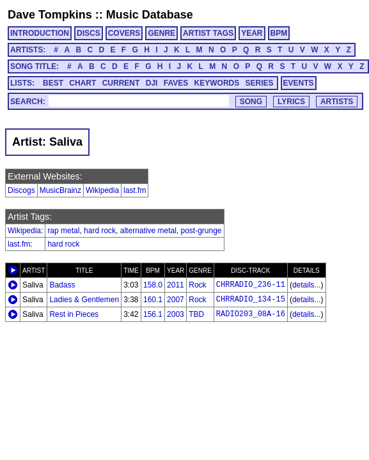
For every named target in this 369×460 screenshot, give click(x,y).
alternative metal (148, 230)
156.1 (152, 314)
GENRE (161, 33)
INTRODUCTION (39, 33)
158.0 (152, 284)
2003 (175, 314)
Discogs (21, 190)
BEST (53, 83)
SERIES (260, 83)
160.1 (152, 299)
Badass (62, 284)
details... (306, 284)
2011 (175, 284)
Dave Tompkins (50, 14)
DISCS (88, 33)
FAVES (176, 83)
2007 (175, 299)
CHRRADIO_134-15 (250, 299)
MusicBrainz (60, 190)
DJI (152, 83)
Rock (197, 284)
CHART (82, 83)
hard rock (100, 230)
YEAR (251, 33)
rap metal (63, 230)
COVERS (124, 33)
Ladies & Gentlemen (84, 299)
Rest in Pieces (73, 314)
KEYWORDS (217, 83)
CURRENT (121, 83)
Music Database (149, 14)
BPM (279, 33)
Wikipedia (102, 190)
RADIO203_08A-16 (250, 314)
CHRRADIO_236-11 (250, 284)
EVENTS (298, 83)
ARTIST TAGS (208, 33)
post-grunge (201, 230)
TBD (196, 314)
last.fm (134, 190)
